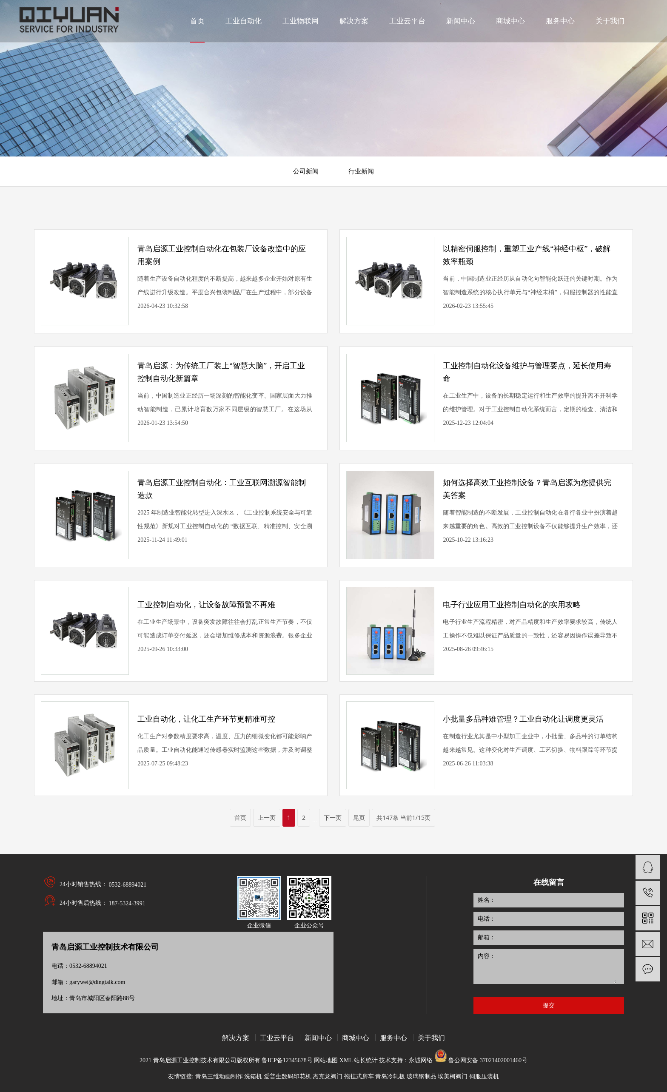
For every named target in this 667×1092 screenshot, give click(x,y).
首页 (240, 817)
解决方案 (235, 1037)
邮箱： (487, 937)
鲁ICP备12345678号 (287, 1060)
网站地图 (326, 1060)
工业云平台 (277, 1037)
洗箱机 (253, 1076)
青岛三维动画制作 (219, 1076)
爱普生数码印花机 (287, 1076)
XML (346, 1060)
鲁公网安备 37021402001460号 (487, 1060)
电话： (487, 919)
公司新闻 (306, 171)
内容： (487, 956)
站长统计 (366, 1060)
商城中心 (355, 1037)
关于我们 (431, 1037)
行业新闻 (361, 171)
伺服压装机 (484, 1076)
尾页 (359, 817)
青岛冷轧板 (390, 1076)
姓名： (487, 900)
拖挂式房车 (359, 1076)
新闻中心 (318, 1037)
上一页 (267, 817)
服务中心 (393, 1037)
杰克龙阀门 (327, 1076)
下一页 (333, 817)
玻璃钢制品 (421, 1076)
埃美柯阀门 (452, 1076)
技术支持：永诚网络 (406, 1060)
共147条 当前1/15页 (403, 817)
